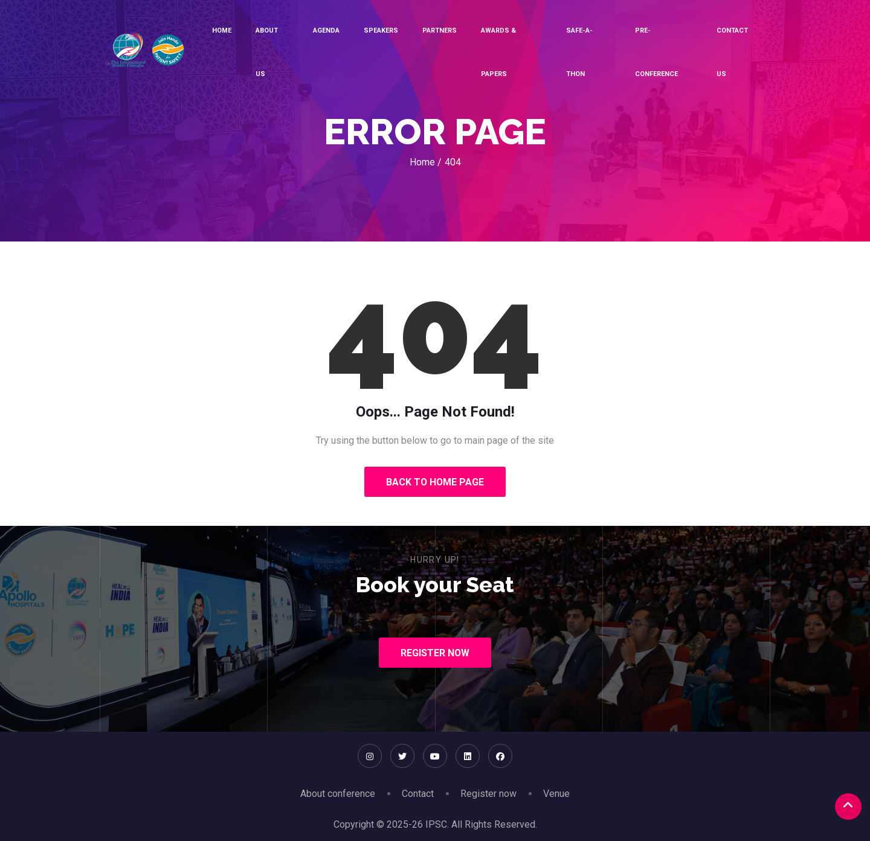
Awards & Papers (498, 52)
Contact (418, 793)
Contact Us (732, 52)
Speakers (381, 30)
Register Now (435, 653)
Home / (426, 162)
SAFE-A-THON (579, 52)
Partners (439, 30)
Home (221, 30)
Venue (556, 793)
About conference (337, 793)
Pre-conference (656, 52)
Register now (488, 793)
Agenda (326, 30)
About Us (267, 52)
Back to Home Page (435, 482)
